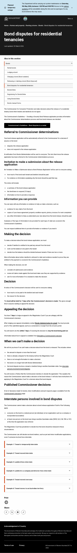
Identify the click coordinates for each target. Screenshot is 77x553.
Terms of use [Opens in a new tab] (9, 545)
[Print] (6, 502)
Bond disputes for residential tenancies (20, 85)
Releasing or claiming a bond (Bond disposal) (22, 81)
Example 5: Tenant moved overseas (39, 479)
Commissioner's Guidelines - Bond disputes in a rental (27, 125)
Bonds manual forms (14, 103)
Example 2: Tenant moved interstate (39, 453)
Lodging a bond (12, 72)
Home (6, 25)
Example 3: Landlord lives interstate (39, 462)
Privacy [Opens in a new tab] (21, 545)
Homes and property (17, 25)
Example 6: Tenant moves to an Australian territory (39, 488)
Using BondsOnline (13, 99)
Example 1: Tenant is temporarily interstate (39, 444)
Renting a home (31, 25)
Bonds (41, 25)
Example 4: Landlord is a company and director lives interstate (39, 471)
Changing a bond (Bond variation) (18, 77)
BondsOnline (11, 90)
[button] (6, 512)
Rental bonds (11, 68)
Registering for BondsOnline (16, 94)
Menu (70, 19)
